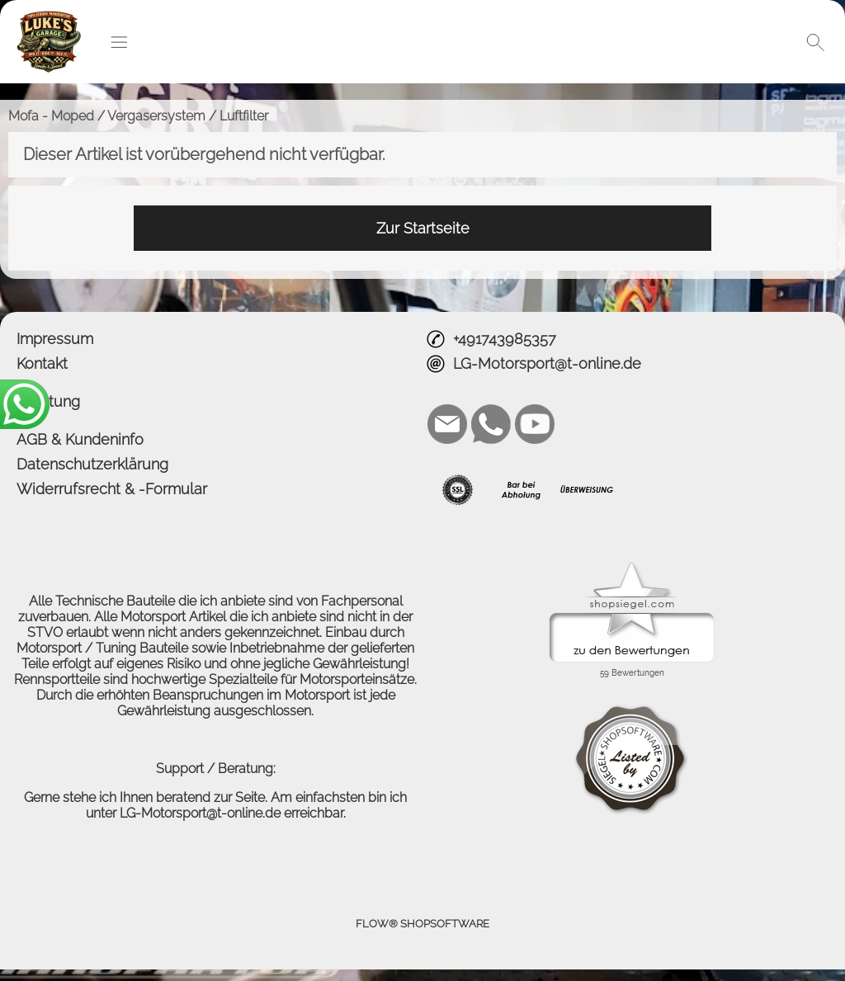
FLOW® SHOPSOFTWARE (422, 923)
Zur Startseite (423, 228)
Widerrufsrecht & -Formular (112, 489)
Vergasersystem (156, 116)
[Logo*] (49, 17)
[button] (119, 42)
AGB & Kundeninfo (80, 439)
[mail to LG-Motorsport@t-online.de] (447, 424)
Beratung (48, 401)
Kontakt (42, 363)
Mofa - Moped (51, 116)
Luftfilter (244, 116)
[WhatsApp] (491, 424)
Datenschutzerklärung (92, 464)
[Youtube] (534, 424)
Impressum (55, 338)
